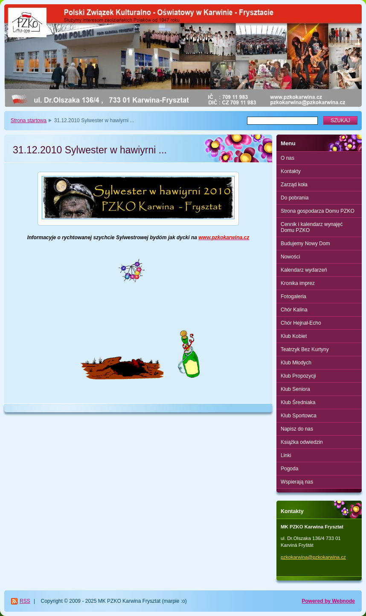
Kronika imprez (298, 283)
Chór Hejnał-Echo (301, 323)
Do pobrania (294, 198)
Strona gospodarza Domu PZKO (317, 211)
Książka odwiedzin (302, 442)
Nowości (290, 257)
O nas (287, 158)
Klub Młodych (296, 363)
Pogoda (289, 469)
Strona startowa (28, 120)
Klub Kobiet (294, 336)
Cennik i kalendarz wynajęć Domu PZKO (312, 227)
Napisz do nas (297, 429)
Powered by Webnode (328, 601)
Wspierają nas (297, 482)
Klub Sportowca (299, 416)
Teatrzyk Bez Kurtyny (305, 349)
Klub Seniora (295, 389)
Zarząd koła (294, 185)
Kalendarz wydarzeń (304, 270)
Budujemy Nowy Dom (305, 243)
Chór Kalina (294, 310)
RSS (25, 601)
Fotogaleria (293, 296)
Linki (286, 455)
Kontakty (291, 171)
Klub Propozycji (298, 376)
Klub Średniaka (298, 402)
